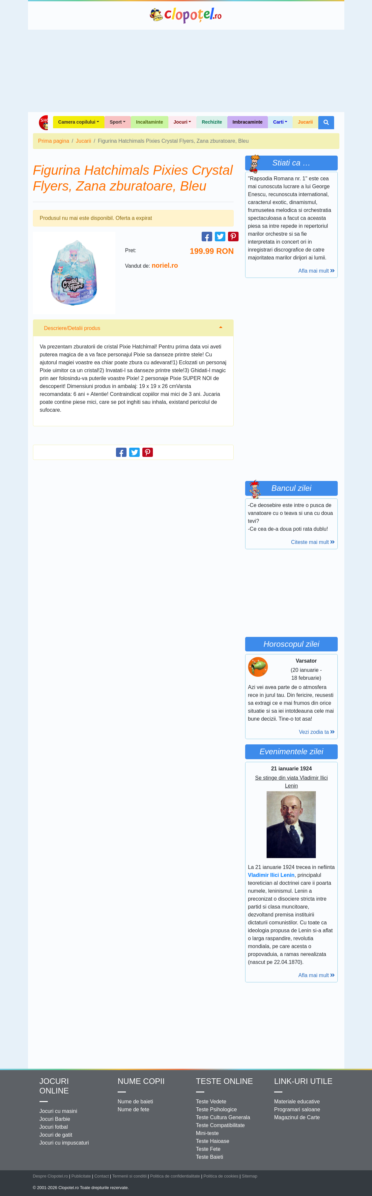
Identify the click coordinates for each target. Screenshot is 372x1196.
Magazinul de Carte (297, 1117)
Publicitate (81, 1176)
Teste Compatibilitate (220, 1125)
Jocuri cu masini (58, 1111)
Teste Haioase (212, 1141)
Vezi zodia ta (317, 732)
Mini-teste (207, 1133)
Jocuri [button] (180, 122)
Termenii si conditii (129, 1176)
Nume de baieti (135, 1101)
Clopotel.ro (186, 15)
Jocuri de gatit (56, 1135)
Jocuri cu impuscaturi (64, 1143)
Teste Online (224, 1081)
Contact (101, 1176)
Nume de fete (133, 1109)
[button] (326, 122)
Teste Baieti (209, 1157)
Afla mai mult (317, 271)
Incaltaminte (149, 122)
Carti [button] (278, 122)
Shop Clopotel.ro (43, 123)
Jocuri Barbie (55, 1119)
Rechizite (212, 122)
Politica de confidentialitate (175, 1176)
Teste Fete (208, 1149)
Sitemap (249, 1176)
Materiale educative (297, 1101)
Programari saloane (297, 1109)
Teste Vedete (211, 1101)
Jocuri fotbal (54, 1127)
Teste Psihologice (216, 1109)
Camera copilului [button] (77, 122)
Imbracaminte (248, 122)
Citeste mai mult (313, 542)
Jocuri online (54, 1086)
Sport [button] (116, 122)
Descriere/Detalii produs (72, 328)
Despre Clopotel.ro (50, 1176)
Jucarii (305, 122)
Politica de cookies (220, 1176)
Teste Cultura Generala (223, 1117)
